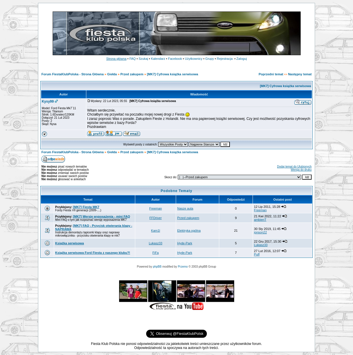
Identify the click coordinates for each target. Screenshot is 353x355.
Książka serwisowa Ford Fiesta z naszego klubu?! (92, 252)
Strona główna (116, 58)
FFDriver (155, 218)
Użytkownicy (193, 58)
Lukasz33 (155, 243)
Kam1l (155, 230)
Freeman (155, 208)
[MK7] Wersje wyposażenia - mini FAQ (101, 216)
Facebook (175, 58)
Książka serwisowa (69, 243)
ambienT (260, 219)
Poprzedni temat (271, 74)
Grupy (209, 58)
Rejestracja (225, 58)
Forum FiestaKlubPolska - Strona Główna (72, 74)
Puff (256, 254)
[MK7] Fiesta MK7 (86, 207)
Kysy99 (48, 101)
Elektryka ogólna (189, 230)
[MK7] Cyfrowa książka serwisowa (172, 74)
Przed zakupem (132, 74)
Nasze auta (185, 208)
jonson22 (260, 232)
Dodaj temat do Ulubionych (294, 166)
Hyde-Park (184, 243)
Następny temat (300, 74)
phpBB (157, 266)
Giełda (112, 74)
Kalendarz (158, 58)
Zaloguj (241, 58)
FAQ (132, 58)
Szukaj (143, 58)
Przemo (183, 266)
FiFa (155, 252)
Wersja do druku (301, 169)
